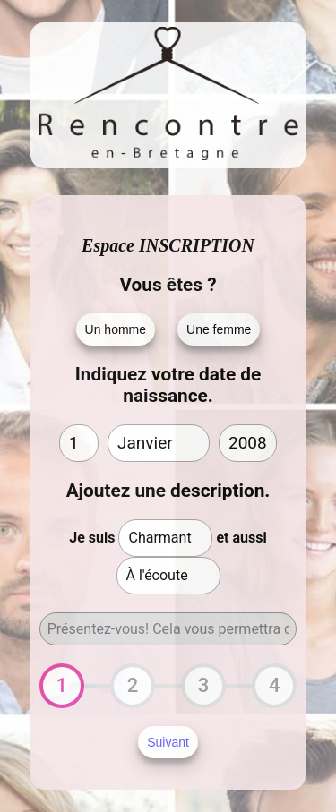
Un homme (115, 329)
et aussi (241, 537)
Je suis (92, 537)
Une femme (218, 329)
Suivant (168, 742)
